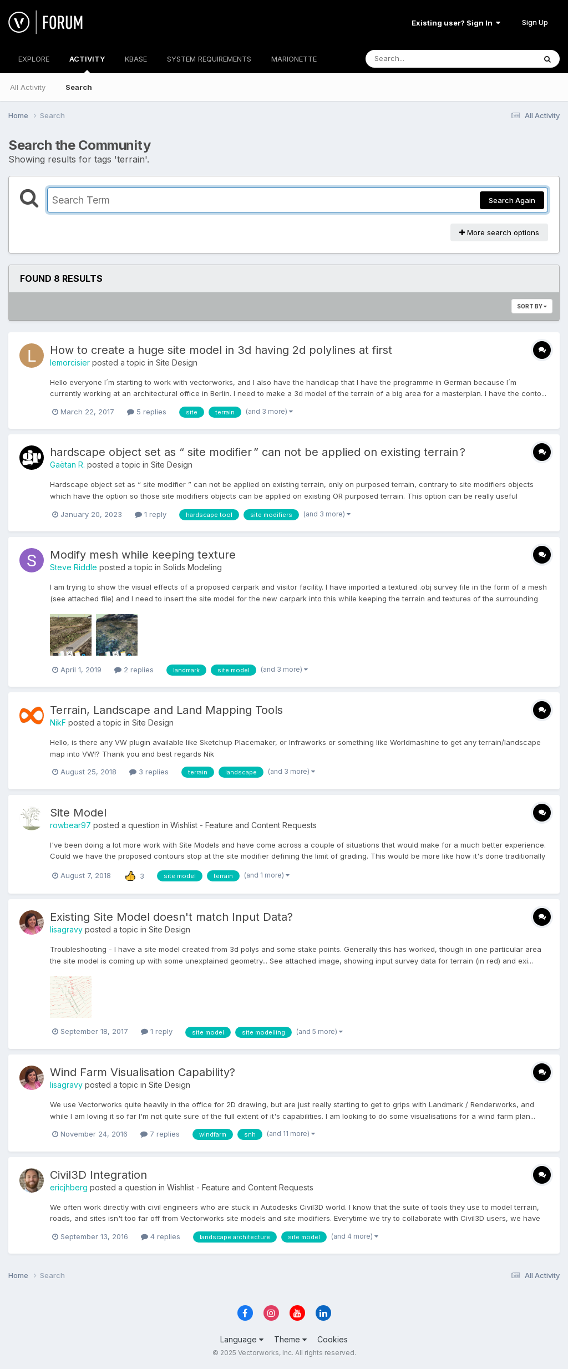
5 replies (146, 411)
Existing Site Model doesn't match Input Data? (171, 917)
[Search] (420, 59)
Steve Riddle (73, 567)
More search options (499, 232)
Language (241, 1339)
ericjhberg (69, 1187)
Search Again (512, 200)
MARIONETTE (294, 58)
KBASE (136, 58)
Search (78, 87)
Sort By (532, 306)
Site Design (176, 362)
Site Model (78, 812)
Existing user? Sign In (456, 22)
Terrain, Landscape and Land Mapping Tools (166, 710)
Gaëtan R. (67, 464)
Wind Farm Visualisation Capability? (142, 1072)
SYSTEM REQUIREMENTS (209, 58)
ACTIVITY (87, 63)
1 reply (150, 514)
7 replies (160, 1133)
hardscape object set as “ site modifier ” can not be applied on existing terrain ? (257, 452)
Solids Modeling (192, 567)
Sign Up (535, 22)
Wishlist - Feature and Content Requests (243, 825)
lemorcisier (70, 362)
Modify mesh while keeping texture (143, 554)
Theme (290, 1339)
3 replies (149, 771)
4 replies (160, 1236)
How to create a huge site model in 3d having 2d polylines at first (221, 350)
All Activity (27, 87)
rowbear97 (70, 825)
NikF (58, 722)
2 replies (134, 669)
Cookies (332, 1339)
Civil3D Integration (98, 1175)
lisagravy (66, 929)
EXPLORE (33, 58)
